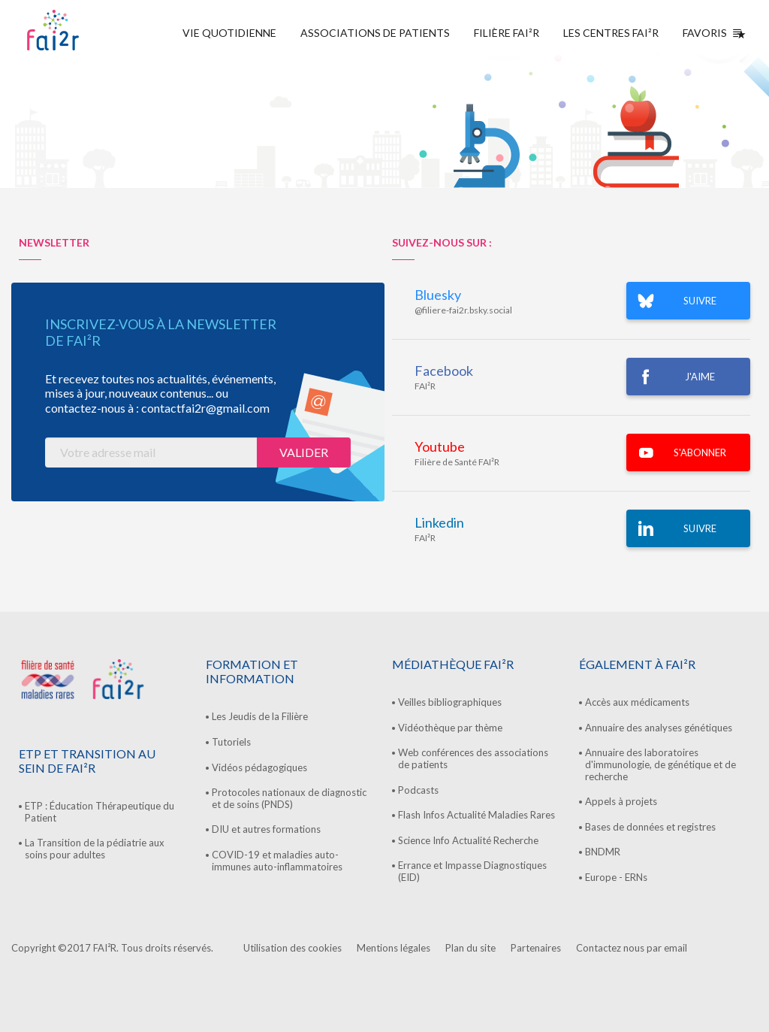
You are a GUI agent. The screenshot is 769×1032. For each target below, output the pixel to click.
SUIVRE (699, 301)
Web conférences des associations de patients (473, 758)
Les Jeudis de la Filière (260, 716)
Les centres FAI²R (611, 32)
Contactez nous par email (631, 948)
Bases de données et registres (650, 827)
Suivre (699, 528)
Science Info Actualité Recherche (468, 840)
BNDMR (602, 852)
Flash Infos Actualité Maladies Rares (476, 815)
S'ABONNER (700, 452)
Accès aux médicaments (637, 702)
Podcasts (418, 790)
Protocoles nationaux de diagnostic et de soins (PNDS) (289, 798)
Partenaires (536, 948)
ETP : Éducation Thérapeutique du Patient (99, 812)
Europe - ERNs (616, 877)
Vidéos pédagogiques (259, 767)
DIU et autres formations (266, 829)
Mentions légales (393, 948)
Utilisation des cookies (292, 948)
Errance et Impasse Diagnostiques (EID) (472, 871)
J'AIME (700, 377)
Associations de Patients (375, 32)
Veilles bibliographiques (450, 702)
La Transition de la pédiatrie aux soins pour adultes (94, 849)
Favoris (711, 33)
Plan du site (470, 948)
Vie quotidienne (229, 32)
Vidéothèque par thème (450, 728)
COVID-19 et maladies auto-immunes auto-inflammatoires (277, 861)
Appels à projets (621, 801)
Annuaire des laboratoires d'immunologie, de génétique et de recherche (660, 764)
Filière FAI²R (506, 32)
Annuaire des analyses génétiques (658, 728)
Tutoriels (231, 742)
